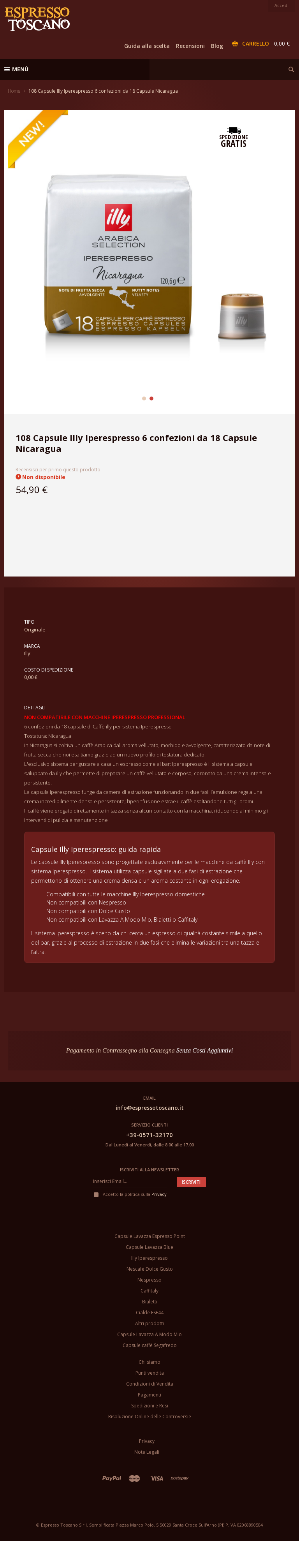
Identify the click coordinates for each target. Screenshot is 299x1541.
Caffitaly (149, 1290)
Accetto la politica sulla (130, 1194)
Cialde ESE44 (150, 1312)
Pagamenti (149, 1394)
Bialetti (149, 1301)
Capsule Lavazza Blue (149, 1247)
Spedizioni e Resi (149, 1405)
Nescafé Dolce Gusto (150, 1269)
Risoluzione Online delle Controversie (149, 1416)
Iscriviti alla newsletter (149, 1169)
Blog (217, 45)
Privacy (159, 1194)
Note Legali (146, 1452)
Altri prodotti (149, 1323)
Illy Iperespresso (149, 1258)
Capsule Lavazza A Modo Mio (149, 1334)
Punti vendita (149, 1373)
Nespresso (149, 1280)
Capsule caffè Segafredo (150, 1345)
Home (14, 91)
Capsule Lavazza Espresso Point (149, 1236)
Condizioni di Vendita (149, 1384)
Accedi (281, 5)
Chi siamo (149, 1362)
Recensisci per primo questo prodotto (58, 469)
